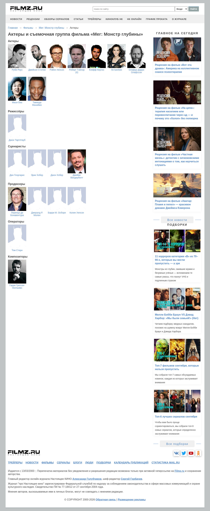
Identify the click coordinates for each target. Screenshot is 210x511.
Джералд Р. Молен (37, 213)
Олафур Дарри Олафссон (136, 71)
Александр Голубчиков (87, 479)
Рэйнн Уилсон (57, 69)
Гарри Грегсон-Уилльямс (17, 286)
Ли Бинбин (116, 69)
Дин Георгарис (17, 175)
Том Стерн (17, 250)
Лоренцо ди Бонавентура (17, 213)
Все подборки (177, 444)
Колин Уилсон (77, 212)
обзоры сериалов (56, 19)
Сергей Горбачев (131, 479)
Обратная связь (106, 499)
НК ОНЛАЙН (134, 19)
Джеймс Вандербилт (76, 176)
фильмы (48, 462)
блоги (77, 462)
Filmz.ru (179, 471)
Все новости (177, 220)
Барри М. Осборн (57, 212)
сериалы (63, 462)
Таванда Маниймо (37, 103)
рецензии (33, 19)
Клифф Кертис (96, 69)
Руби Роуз (17, 69)
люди (89, 462)
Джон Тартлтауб (17, 140)
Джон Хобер (57, 175)
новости (16, 19)
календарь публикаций (131, 462)
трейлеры (94, 19)
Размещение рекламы (132, 499)
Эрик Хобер (37, 175)
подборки (103, 462)
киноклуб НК (114, 19)
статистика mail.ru (166, 462)
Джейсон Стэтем (37, 69)
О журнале (179, 19)
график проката (157, 19)
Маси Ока (17, 102)
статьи (78, 19)
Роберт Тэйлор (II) (76, 71)
